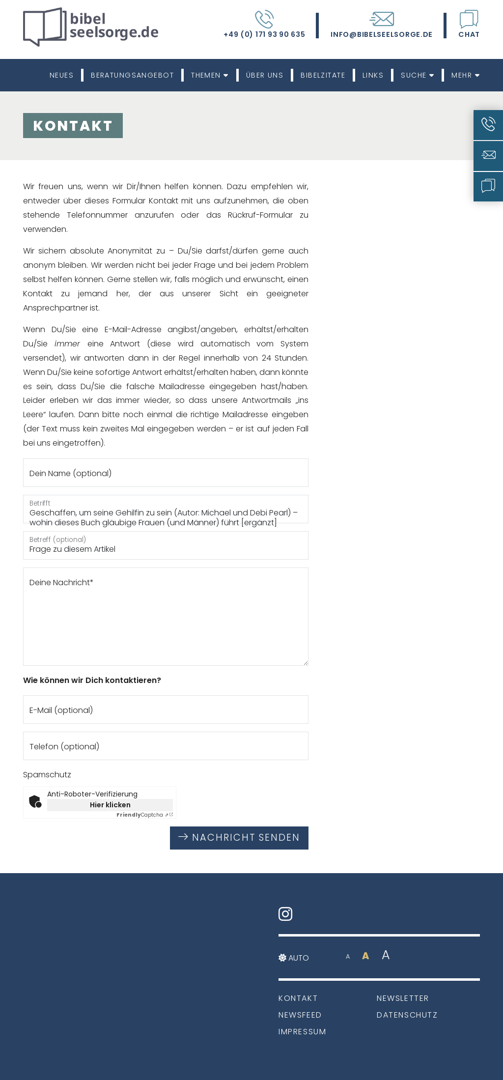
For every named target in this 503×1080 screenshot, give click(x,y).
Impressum (302, 1031)
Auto (294, 958)
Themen (210, 75)
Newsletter (403, 998)
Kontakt (298, 998)
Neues (62, 75)
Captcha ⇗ (142, 815)
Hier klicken (110, 805)
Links (373, 75)
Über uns (265, 75)
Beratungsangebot (132, 75)
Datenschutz (407, 1015)
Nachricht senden (239, 837)
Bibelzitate (323, 75)
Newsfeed (300, 1015)
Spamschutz (47, 774)
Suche (417, 75)
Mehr (465, 75)
